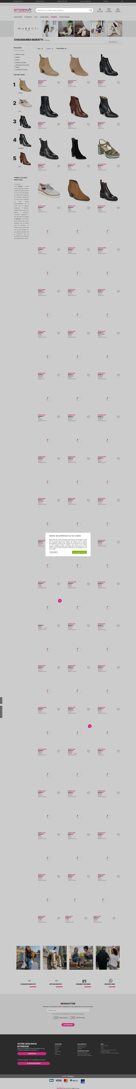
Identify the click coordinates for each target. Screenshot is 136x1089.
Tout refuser (53, 552)
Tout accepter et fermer (79, 552)
